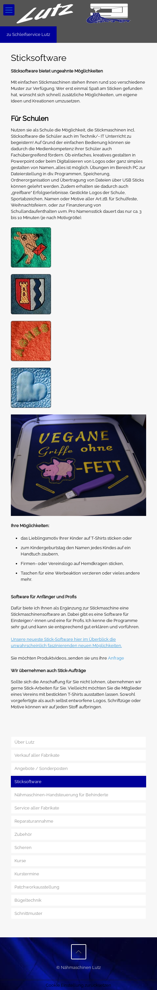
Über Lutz (24, 742)
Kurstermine (26, 873)
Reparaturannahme (33, 821)
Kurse (20, 860)
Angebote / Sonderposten (41, 768)
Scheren (23, 847)
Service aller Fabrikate (36, 808)
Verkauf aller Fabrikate (37, 755)
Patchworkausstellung (36, 887)
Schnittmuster (28, 913)
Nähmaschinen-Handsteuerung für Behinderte (61, 794)
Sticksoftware (27, 781)
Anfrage (116, 658)
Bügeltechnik (27, 900)
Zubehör (23, 834)
